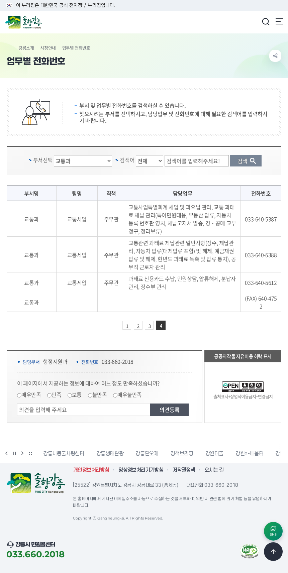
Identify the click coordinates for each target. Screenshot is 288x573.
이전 (6, 453)
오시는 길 (213, 470)
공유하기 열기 (275, 56)
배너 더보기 (30, 453)
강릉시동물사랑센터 (63, 454)
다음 (22, 453)
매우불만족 (129, 394)
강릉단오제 (146, 454)
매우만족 (31, 394)
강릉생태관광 (110, 454)
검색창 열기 (265, 21)
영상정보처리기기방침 (140, 470)
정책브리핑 (181, 454)
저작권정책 (184, 470)
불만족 (99, 394)
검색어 (127, 160)
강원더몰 (214, 454)
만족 (56, 394)
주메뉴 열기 (279, 21)
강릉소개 (26, 47)
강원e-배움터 (249, 454)
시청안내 (48, 47)
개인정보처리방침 (91, 470)
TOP (273, 551)
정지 (14, 453)
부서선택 (43, 160)
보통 (77, 394)
